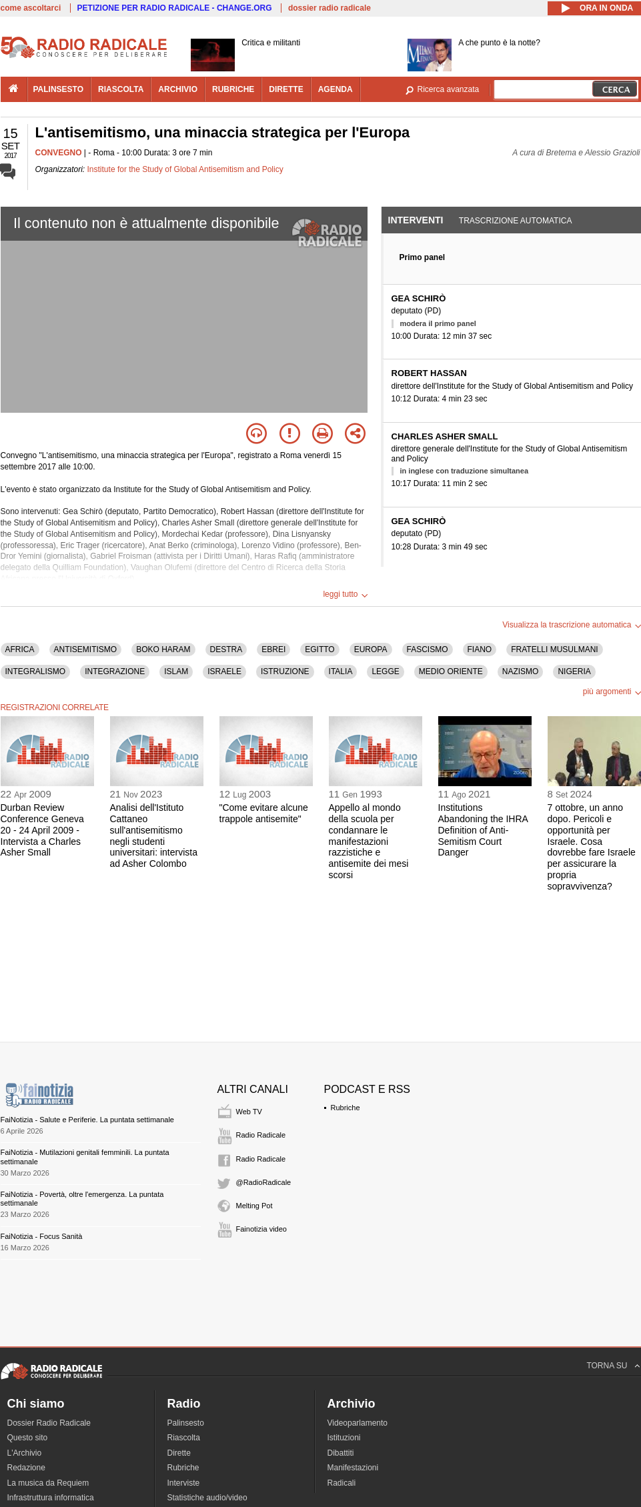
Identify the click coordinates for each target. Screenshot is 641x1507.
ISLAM (176, 671)
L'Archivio (24, 1453)
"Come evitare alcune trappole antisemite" (263, 813)
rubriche (233, 89)
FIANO (480, 649)
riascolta (120, 89)
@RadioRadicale (263, 1182)
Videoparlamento (358, 1423)
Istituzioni (344, 1437)
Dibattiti (341, 1453)
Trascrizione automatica (515, 220)
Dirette (179, 1453)
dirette (286, 89)
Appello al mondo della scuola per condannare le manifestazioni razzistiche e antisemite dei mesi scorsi (369, 841)
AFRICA (20, 649)
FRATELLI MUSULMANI (554, 649)
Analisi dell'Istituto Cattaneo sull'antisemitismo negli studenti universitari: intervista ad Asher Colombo (154, 835)
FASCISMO (427, 649)
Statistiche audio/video (207, 1497)
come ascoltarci (31, 8)
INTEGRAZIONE (115, 671)
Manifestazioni (353, 1467)
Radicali (342, 1483)
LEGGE (385, 671)
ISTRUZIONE (285, 671)
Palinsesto (185, 1423)
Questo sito (27, 1437)
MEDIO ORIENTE (451, 671)
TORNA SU (606, 1365)
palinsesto (58, 89)
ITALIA (341, 671)
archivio (177, 89)
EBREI (273, 649)
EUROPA (371, 649)
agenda (335, 89)
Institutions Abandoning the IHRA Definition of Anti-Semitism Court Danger (483, 830)
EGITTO (319, 649)
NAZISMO (520, 671)
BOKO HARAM (163, 649)
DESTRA (226, 649)
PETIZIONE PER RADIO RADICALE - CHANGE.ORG (174, 8)
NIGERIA (574, 671)
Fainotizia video (261, 1229)
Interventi (416, 220)
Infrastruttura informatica (50, 1497)
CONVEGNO (58, 152)
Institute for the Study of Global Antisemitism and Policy (185, 169)
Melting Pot (254, 1206)
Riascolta (183, 1437)
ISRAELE (224, 671)
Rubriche (345, 1108)
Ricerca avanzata (449, 89)
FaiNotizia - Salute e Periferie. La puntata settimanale (87, 1120)
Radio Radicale (261, 1135)
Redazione (26, 1467)
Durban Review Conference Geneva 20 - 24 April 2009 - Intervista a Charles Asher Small (42, 830)
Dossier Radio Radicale (49, 1423)
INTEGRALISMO (35, 671)
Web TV (249, 1112)
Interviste (183, 1483)
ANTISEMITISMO (85, 649)
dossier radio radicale (329, 8)
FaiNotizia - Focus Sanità (42, 1236)
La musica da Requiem (48, 1483)
